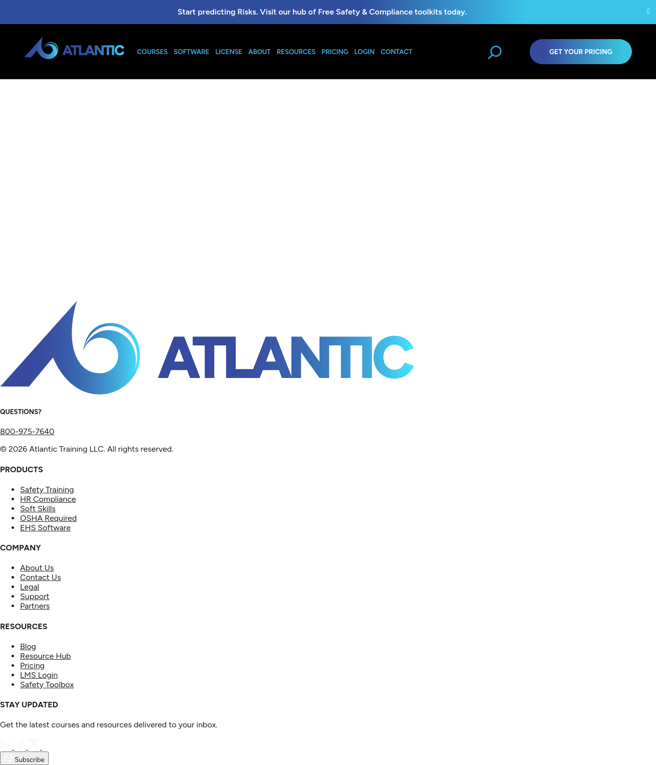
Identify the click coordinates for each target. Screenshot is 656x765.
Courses (152, 52)
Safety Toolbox (47, 684)
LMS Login (39, 675)
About (259, 52)
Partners (35, 606)
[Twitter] (35, 746)
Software (191, 52)
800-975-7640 (27, 431)
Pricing (32, 665)
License (228, 52)
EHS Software (45, 527)
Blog (28, 646)
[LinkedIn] (7, 746)
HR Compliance (48, 499)
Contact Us (40, 577)
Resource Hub (45, 656)
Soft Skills (38, 508)
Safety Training (47, 489)
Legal (29, 587)
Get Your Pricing (580, 52)
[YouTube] (48, 746)
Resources (296, 52)
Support (34, 596)
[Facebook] (21, 746)
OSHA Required (48, 518)
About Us (37, 567)
